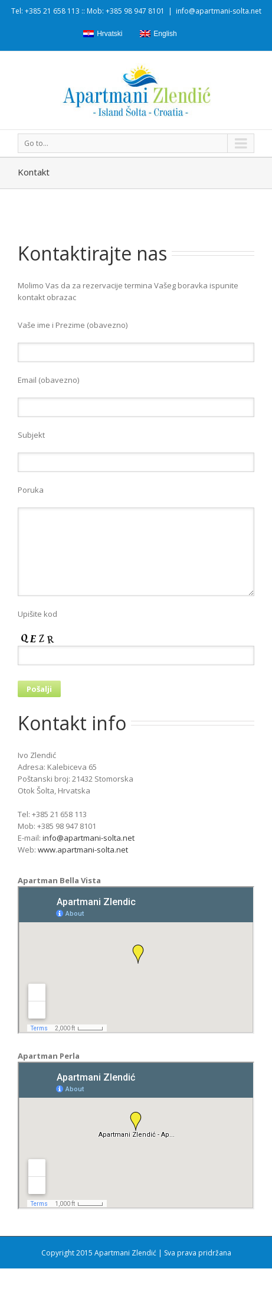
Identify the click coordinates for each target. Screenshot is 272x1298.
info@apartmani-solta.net (218, 11)
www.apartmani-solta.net (83, 849)
